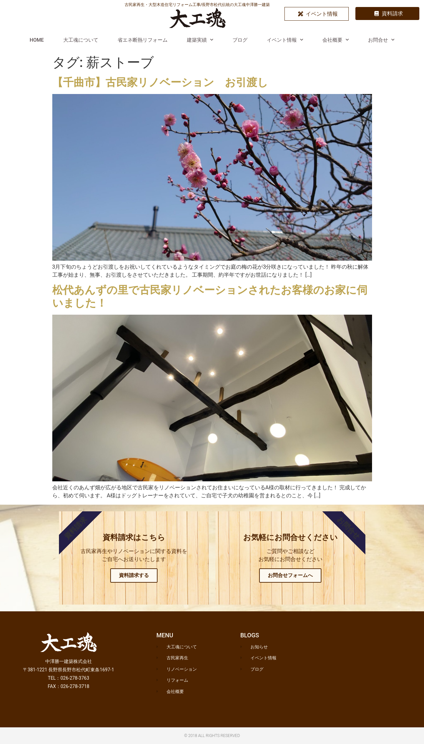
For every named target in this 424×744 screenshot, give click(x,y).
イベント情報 (285, 40)
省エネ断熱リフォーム (143, 40)
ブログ (239, 40)
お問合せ (381, 40)
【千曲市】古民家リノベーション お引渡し (160, 82)
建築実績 (200, 40)
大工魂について (80, 40)
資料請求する (134, 575)
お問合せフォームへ (290, 575)
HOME (37, 40)
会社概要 (335, 40)
